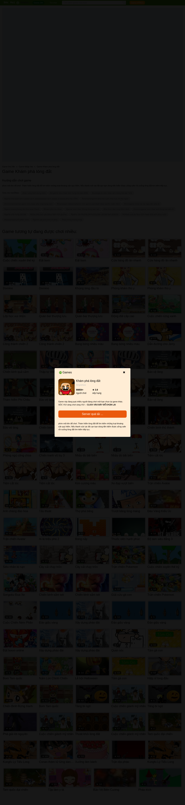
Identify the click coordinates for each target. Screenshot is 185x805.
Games (65, 372)
